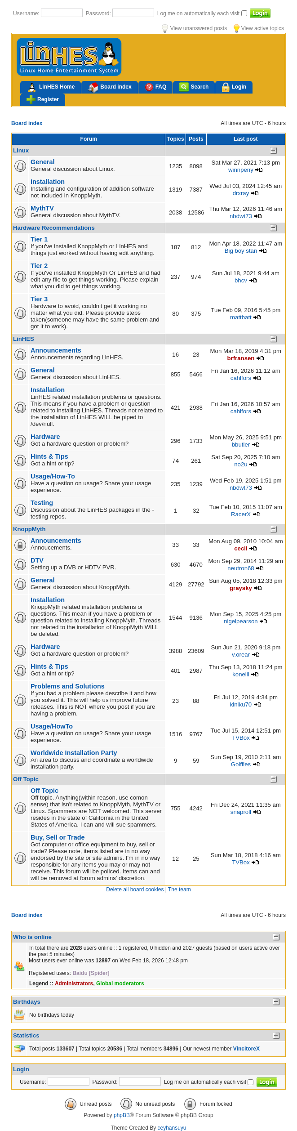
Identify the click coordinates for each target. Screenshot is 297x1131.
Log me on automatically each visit (199, 13)
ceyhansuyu (172, 1128)
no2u (240, 464)
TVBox (241, 737)
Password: (99, 13)
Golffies (241, 764)
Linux (21, 150)
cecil (240, 548)
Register (43, 99)
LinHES (23, 338)
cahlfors (241, 378)
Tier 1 (39, 239)
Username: (27, 13)
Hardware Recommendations (54, 227)
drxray (241, 193)
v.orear (241, 654)
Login (234, 87)
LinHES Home (51, 87)
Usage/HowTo (52, 726)
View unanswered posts (194, 28)
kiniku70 (241, 704)
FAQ (156, 87)
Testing (42, 502)
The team (179, 889)
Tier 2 (39, 265)
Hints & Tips (49, 456)
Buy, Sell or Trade (58, 837)
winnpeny (240, 169)
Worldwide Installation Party (74, 752)
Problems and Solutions (68, 686)
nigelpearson (241, 621)
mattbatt (241, 317)
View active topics (258, 28)
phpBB (122, 1115)
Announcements (56, 350)
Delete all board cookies (135, 889)
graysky (241, 588)
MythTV (42, 208)
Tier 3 (39, 299)
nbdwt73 (241, 216)
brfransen (241, 358)
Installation (48, 181)
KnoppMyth (29, 529)
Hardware (45, 436)
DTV (37, 560)
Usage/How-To (53, 476)
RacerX (241, 514)
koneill (240, 674)
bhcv (241, 280)
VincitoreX (246, 1049)
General (43, 161)
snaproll (241, 812)
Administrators (74, 983)
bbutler (241, 444)
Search (193, 87)
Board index (109, 87)
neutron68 (240, 568)
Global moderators (120, 983)
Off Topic (26, 779)
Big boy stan (241, 250)
